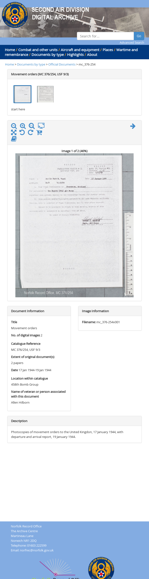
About (92, 54)
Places (108, 49)
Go (139, 36)
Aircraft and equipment (80, 49)
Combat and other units (37, 49)
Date (14, 370)
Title (14, 322)
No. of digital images (25, 335)
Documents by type (47, 54)
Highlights (75, 54)
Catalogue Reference (25, 343)
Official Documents (62, 64)
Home (10, 49)
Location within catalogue (29, 378)
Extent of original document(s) (32, 357)
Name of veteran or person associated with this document (38, 394)
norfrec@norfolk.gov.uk (37, 550)
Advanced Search (132, 42)
